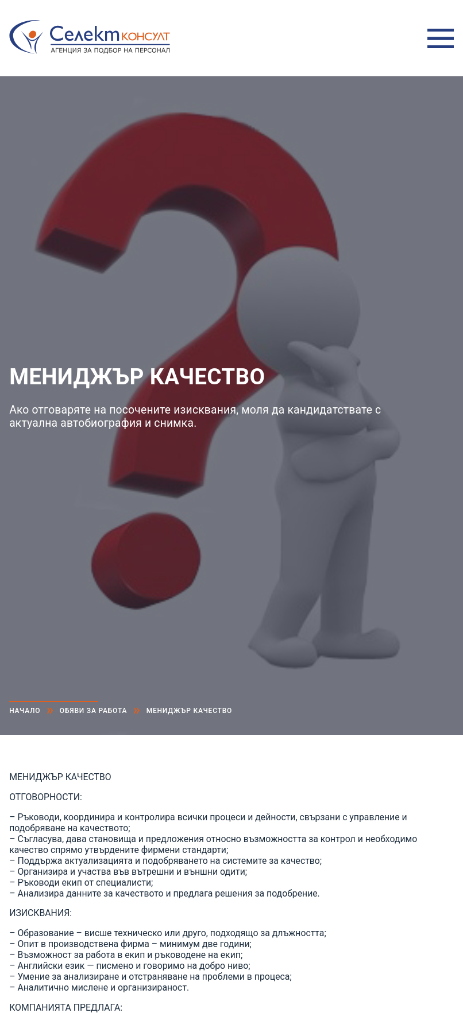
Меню (440, 38)
